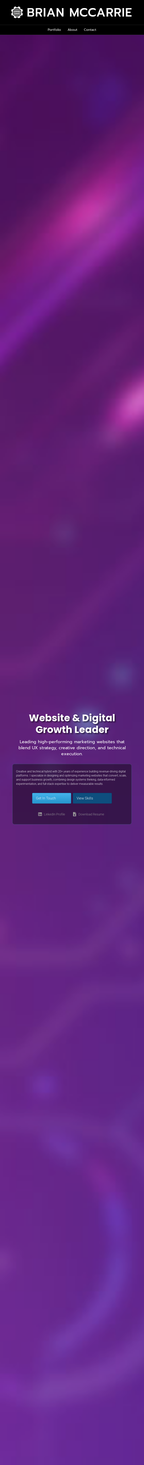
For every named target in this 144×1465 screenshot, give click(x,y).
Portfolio (54, 29)
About (72, 29)
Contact (90, 29)
